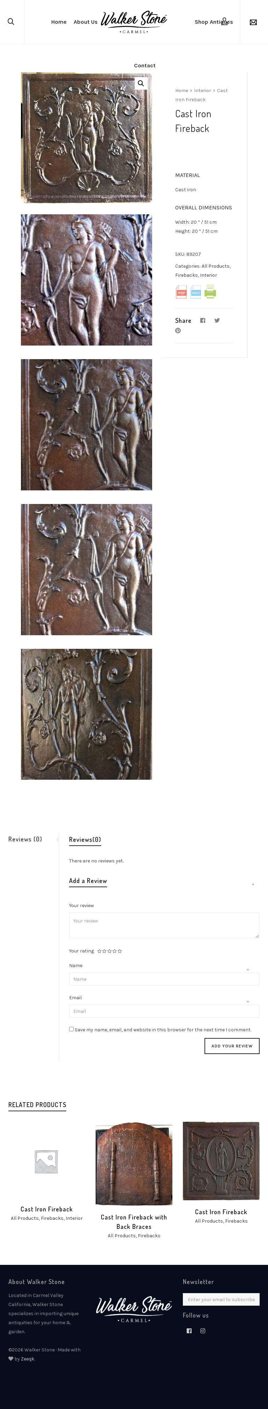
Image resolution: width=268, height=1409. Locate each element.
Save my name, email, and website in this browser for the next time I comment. (163, 1030)
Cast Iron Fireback (47, 1209)
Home (181, 91)
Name (76, 966)
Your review (82, 906)
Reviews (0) (25, 839)
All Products (216, 266)
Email (76, 998)
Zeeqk (27, 1359)
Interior (202, 91)
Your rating (81, 951)
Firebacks (186, 275)
